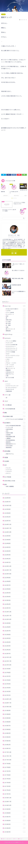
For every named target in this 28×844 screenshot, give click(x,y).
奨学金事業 (14, 451)
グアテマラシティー (15, 346)
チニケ (15, 361)
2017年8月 (14, 767)
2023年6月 (14, 589)
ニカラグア (15, 471)
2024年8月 (14, 539)
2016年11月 (14, 801)
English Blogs (14, 334)
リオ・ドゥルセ (15, 365)
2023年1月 (14, 608)
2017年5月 (14, 779)
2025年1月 (14, 520)
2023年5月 (14, 593)
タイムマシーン (15, 314)
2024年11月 (14, 528)
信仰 (15, 316)
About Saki (14, 306)
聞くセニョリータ (15, 329)
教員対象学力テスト (15, 444)
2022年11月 (14, 615)
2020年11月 (14, 703)
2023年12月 (14, 566)
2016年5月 (14, 824)
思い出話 (15, 323)
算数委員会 (15, 447)
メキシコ (15, 473)
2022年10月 (14, 619)
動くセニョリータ (15, 368)
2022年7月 (14, 631)
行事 (15, 375)
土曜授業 (15, 438)
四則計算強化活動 (15, 436)
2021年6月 (14, 680)
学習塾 (14, 457)
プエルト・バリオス (15, 363)
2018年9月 (14, 718)
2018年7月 (14, 725)
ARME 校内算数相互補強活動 (15, 425)
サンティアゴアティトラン (15, 355)
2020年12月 (14, 699)
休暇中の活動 (15, 433)
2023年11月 (14, 570)
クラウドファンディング (15, 386)
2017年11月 (14, 756)
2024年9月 (14, 536)
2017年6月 (14, 775)
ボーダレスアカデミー (15, 387)
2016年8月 (14, 813)
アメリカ (15, 468)
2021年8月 (14, 672)
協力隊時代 (14, 423)
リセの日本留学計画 (14, 409)
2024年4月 (14, 551)
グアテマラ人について (15, 350)
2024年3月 (14, 555)
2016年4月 (14, 828)
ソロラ (15, 359)
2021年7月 (14, 676)
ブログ (14, 401)
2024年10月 (14, 532)
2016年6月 (14, 820)
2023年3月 (14, 600)
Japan (14, 381)
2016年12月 (14, 798)
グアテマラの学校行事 (15, 344)
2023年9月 (14, 577)
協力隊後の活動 (14, 416)
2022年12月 (14, 612)
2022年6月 (14, 634)
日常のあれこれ (15, 372)
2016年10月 (14, 805)
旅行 (14, 465)
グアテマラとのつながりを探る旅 (15, 419)
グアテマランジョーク (15, 348)
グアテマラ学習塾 (15, 352)
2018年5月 (14, 733)
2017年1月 (14, 794)
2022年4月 (14, 642)
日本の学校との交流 (14, 481)
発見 (15, 327)
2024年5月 (14, 547)
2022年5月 (14, 638)
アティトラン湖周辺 (15, 341)
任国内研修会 (15, 429)
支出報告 (14, 461)
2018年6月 (14, 729)
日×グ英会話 (14, 477)
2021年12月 (14, 657)
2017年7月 (14, 771)
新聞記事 (15, 370)
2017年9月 (14, 763)
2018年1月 (14, 748)
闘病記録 (15, 331)
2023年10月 (14, 574)
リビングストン (15, 366)
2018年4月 (14, 737)
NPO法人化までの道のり (15, 309)
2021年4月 (14, 687)
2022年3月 (14, 646)
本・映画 (15, 325)
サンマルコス (15, 357)
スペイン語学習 (15, 312)
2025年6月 (14, 513)
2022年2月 (14, 650)
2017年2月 (14, 790)
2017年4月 (14, 782)
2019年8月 (14, 714)
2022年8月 (14, 627)
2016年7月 (14, 817)
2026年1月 (14, 501)
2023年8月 (14, 581)
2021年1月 (14, 695)
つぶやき (3, 14)
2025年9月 (14, 509)
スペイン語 (14, 395)
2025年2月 (14, 517)
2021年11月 (14, 661)
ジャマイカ (15, 469)
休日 (15, 431)
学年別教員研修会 (15, 440)
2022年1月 (14, 653)
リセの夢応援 (14, 405)
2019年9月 (14, 710)
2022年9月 (14, 623)
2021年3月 (14, 691)
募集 (14, 412)
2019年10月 (14, 706)
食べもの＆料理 (15, 377)
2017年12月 (14, 752)
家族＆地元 (15, 320)
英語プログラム (15, 374)
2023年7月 (14, 585)
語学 (14, 484)
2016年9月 (14, 809)
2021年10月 (14, 665)
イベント (15, 384)
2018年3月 (14, 741)
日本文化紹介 (15, 445)
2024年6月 (14, 543)
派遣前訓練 (15, 391)
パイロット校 (15, 427)
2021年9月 (14, 668)
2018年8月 (14, 722)
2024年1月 (14, 562)
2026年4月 (14, 498)
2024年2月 (14, 558)
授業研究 (15, 442)
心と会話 (15, 321)
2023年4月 (14, 596)
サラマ (15, 354)
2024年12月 (14, 524)
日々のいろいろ (15, 389)
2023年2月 (14, 604)
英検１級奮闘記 (15, 486)
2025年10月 (14, 505)
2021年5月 (14, 684)
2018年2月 (14, 744)
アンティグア (15, 343)
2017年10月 (14, 760)
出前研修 (15, 435)
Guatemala (14, 338)
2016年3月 (14, 832)
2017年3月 (14, 786)
